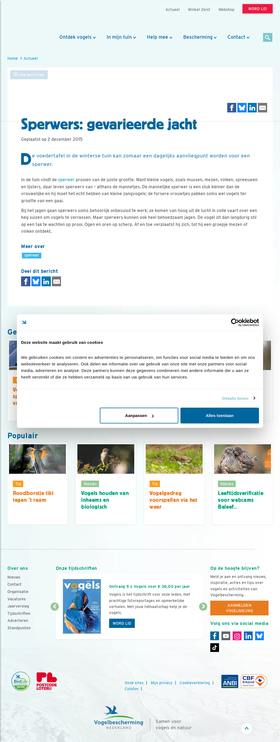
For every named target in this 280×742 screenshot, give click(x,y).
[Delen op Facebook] (232, 107)
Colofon (131, 689)
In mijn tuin (119, 37)
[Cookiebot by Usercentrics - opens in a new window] (235, 322)
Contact (236, 37)
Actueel (31, 58)
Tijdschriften (18, 613)
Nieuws (13, 577)
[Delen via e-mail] (262, 107)
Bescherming (197, 37)
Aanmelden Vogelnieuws (239, 608)
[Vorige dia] (55, 623)
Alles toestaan (220, 415)
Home (12, 58)
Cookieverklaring (195, 683)
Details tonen (235, 398)
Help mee (157, 37)
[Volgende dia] (203, 623)
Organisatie (17, 591)
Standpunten (19, 628)
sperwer (66, 179)
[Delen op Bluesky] (242, 107)
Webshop (226, 9)
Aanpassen (139, 415)
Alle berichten (29, 74)
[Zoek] (268, 38)
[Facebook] (214, 635)
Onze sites (134, 683)
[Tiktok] (214, 647)
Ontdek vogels (75, 37)
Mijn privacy (162, 683)
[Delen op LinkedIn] (252, 107)
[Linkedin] (248, 635)
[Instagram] (237, 635)
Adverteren (17, 620)
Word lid (122, 623)
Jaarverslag (18, 606)
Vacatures (16, 599)
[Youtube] (225, 635)
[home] (32, 17)
